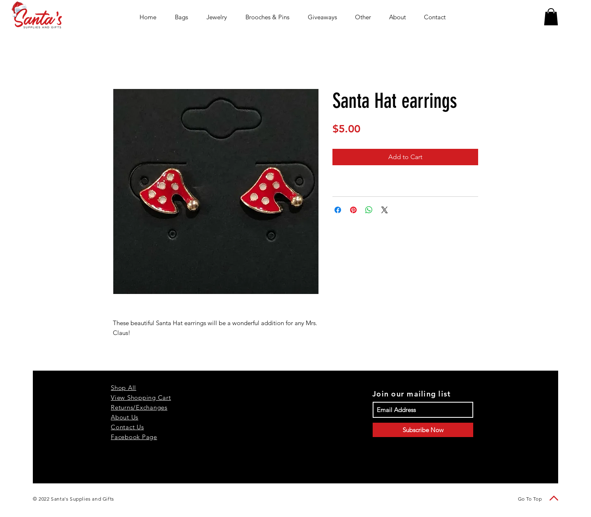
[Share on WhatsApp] (369, 210)
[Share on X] (384, 210)
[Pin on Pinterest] (353, 210)
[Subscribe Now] (423, 430)
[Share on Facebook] (338, 210)
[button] (551, 16)
